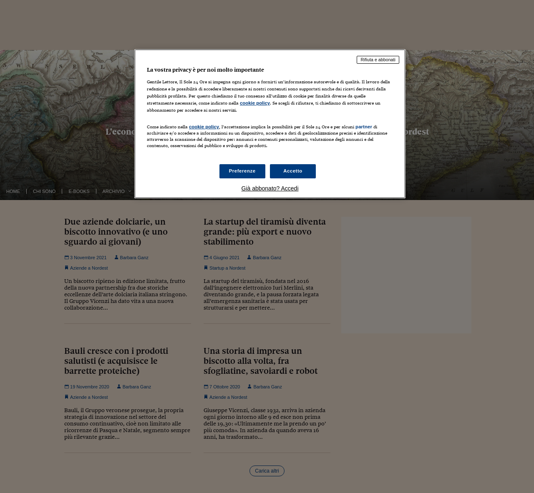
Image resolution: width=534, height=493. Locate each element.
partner (363, 126)
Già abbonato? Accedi (270, 188)
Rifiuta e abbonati (377, 59)
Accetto (292, 170)
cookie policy (255, 102)
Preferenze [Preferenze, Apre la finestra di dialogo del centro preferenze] (242, 170)
